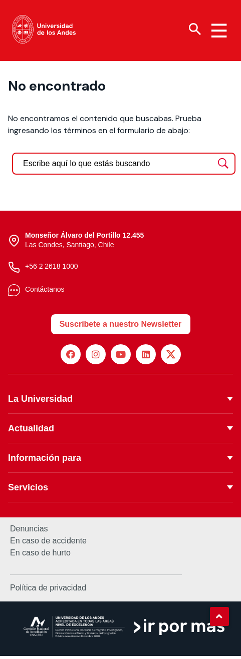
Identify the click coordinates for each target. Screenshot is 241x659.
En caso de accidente (48, 543)
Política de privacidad (48, 590)
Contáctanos (45, 292)
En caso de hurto (40, 555)
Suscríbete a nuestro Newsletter (121, 326)
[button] (219, 616)
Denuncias (29, 531)
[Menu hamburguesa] (219, 31)
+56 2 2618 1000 (51, 269)
